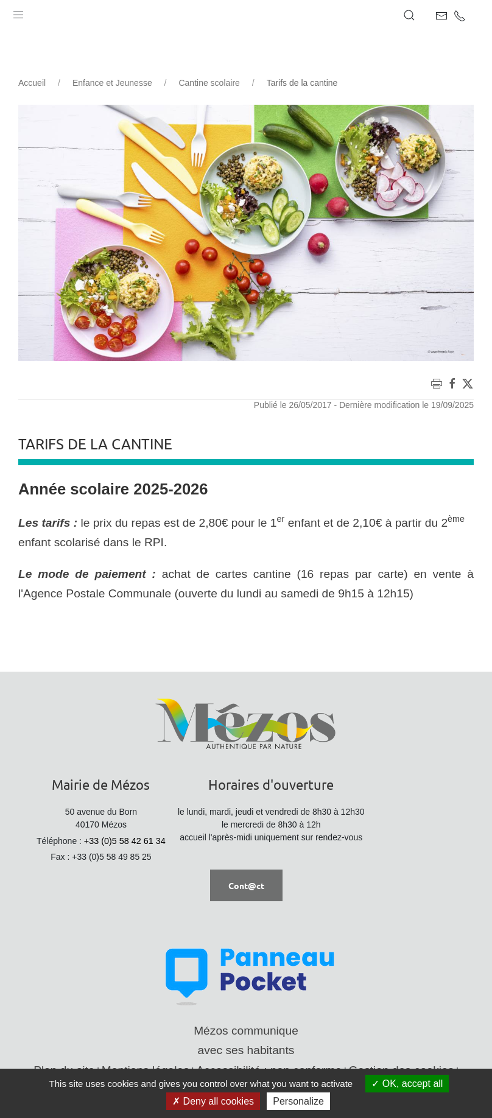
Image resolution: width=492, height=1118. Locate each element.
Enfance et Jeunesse (112, 83)
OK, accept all (407, 1083)
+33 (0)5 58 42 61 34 (125, 841)
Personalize (298, 1101)
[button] (18, 12)
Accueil (32, 83)
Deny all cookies (213, 1101)
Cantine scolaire (208, 83)
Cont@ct (246, 885)
